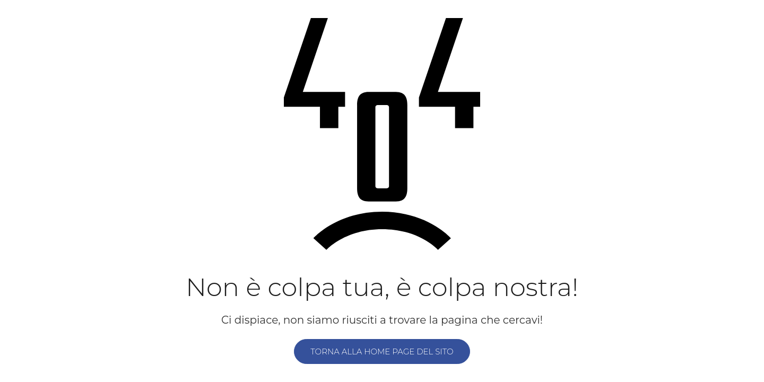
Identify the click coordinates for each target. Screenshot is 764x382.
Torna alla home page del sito (381, 351)
